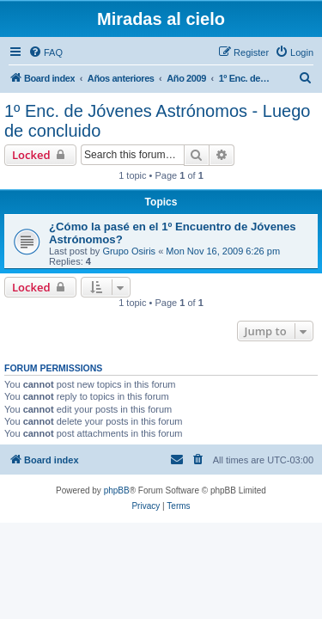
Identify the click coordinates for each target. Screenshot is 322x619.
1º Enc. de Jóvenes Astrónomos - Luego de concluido (157, 120)
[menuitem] (45, 52)
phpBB (117, 490)
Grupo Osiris (128, 251)
